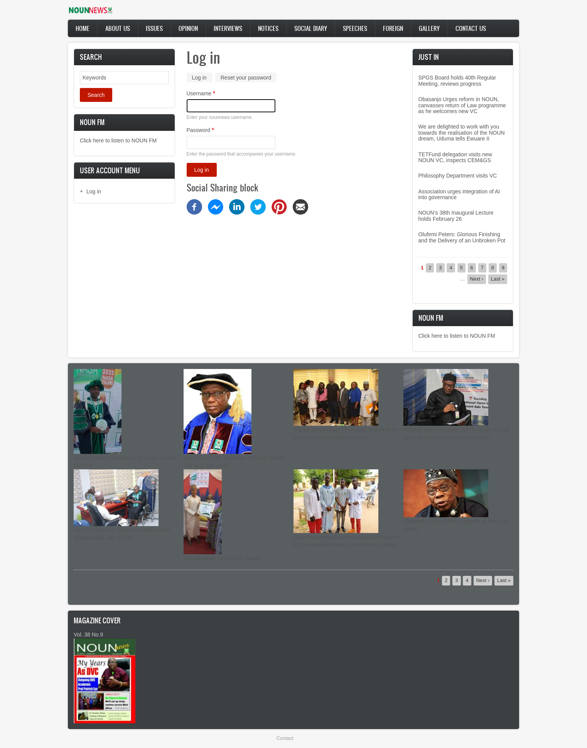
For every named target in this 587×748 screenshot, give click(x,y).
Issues (154, 28)
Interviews (228, 28)
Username (199, 93)
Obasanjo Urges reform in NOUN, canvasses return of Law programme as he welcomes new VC (462, 105)
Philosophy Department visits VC (457, 176)
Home (82, 28)
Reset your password (246, 77)
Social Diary (310, 28)
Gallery (429, 28)
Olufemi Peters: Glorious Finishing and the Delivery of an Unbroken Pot (462, 237)
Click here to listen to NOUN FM (118, 140)
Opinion (188, 28)
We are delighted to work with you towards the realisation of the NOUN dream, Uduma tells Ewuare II (461, 133)
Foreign (393, 28)
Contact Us (470, 28)
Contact (285, 738)
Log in (93, 191)
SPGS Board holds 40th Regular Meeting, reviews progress (457, 80)
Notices (268, 28)
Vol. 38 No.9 (88, 634)
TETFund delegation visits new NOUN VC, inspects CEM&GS (455, 157)
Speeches (355, 28)
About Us (117, 28)
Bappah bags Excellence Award (222, 558)
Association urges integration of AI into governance (459, 194)
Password (198, 130)
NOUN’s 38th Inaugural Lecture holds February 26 (456, 216)
